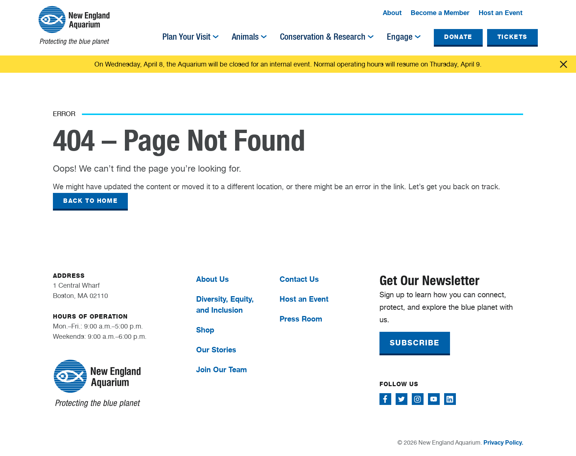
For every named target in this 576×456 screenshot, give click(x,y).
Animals (245, 37)
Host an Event (500, 12)
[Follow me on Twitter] (401, 399)
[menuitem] (392, 13)
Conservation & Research (323, 37)
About (392, 12)
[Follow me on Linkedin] (450, 399)
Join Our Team (221, 369)
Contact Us (299, 279)
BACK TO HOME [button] (90, 200)
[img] (215, 36)
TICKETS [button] (512, 36)
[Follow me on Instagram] (418, 399)
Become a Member (440, 12)
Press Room (301, 318)
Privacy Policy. (503, 442)
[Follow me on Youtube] (434, 399)
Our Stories (216, 349)
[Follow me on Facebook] (385, 399)
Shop (205, 329)
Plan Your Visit (186, 37)
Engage (400, 37)
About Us (212, 279)
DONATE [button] (458, 36)
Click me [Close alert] (563, 64)
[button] (533, 13)
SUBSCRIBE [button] (415, 342)
